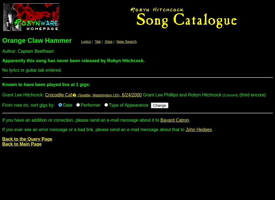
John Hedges (199, 129)
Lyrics (86, 41)
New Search (127, 41)
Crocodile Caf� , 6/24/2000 (93, 94)
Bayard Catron (174, 120)
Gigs (108, 41)
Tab (98, 41)
